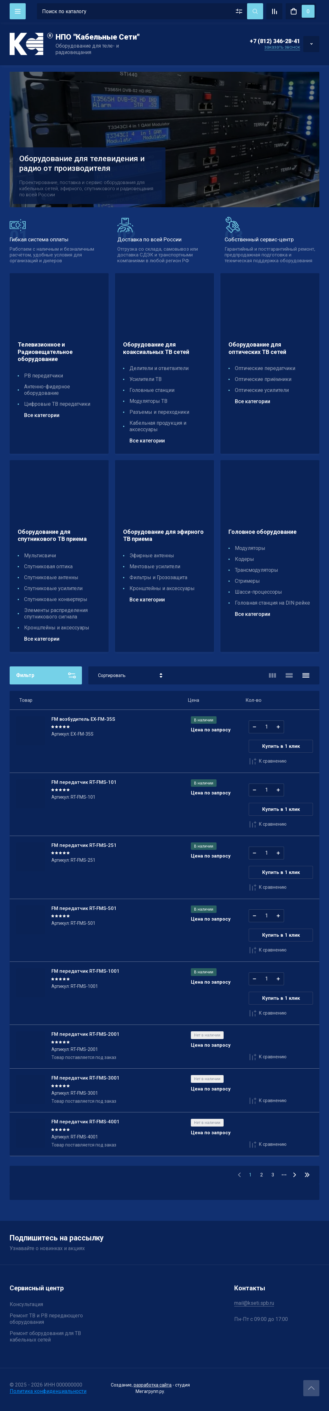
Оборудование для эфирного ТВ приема (163, 535)
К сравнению (268, 761)
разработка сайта (153, 1385)
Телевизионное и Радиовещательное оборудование (45, 351)
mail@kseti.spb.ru (254, 1303)
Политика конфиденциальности (48, 1391)
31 (307, 1175)
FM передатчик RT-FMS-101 (84, 782)
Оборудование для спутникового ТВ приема (52, 535)
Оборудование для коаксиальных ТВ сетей (156, 348)
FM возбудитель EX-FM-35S (83, 719)
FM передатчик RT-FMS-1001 (85, 971)
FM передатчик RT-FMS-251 (84, 845)
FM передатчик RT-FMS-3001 (85, 1078)
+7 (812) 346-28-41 (275, 41)
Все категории (41, 415)
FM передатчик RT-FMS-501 (84, 908)
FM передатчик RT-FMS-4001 (85, 1122)
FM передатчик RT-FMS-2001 (85, 1034)
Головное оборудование (262, 531)
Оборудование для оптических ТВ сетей (257, 348)
